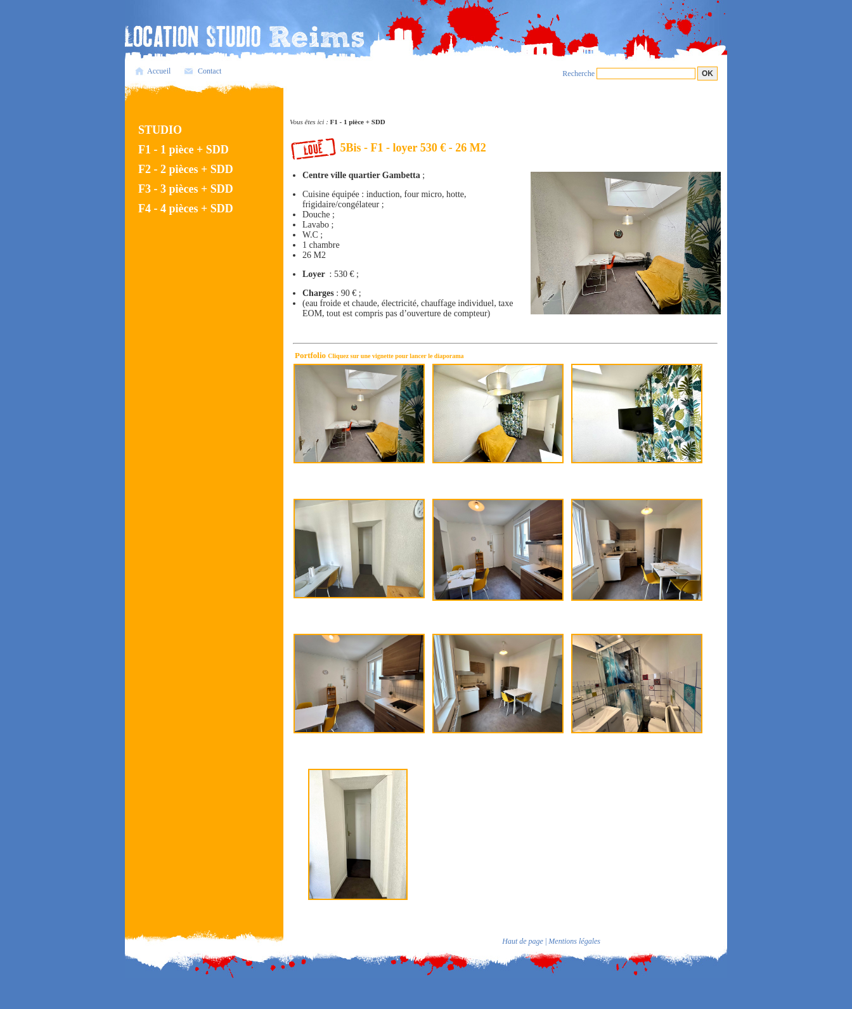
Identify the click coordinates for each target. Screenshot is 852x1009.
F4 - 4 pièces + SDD (185, 208)
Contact (209, 71)
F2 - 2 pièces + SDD (185, 169)
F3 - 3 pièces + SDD (185, 189)
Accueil (159, 71)
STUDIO (160, 130)
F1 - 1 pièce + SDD (183, 149)
